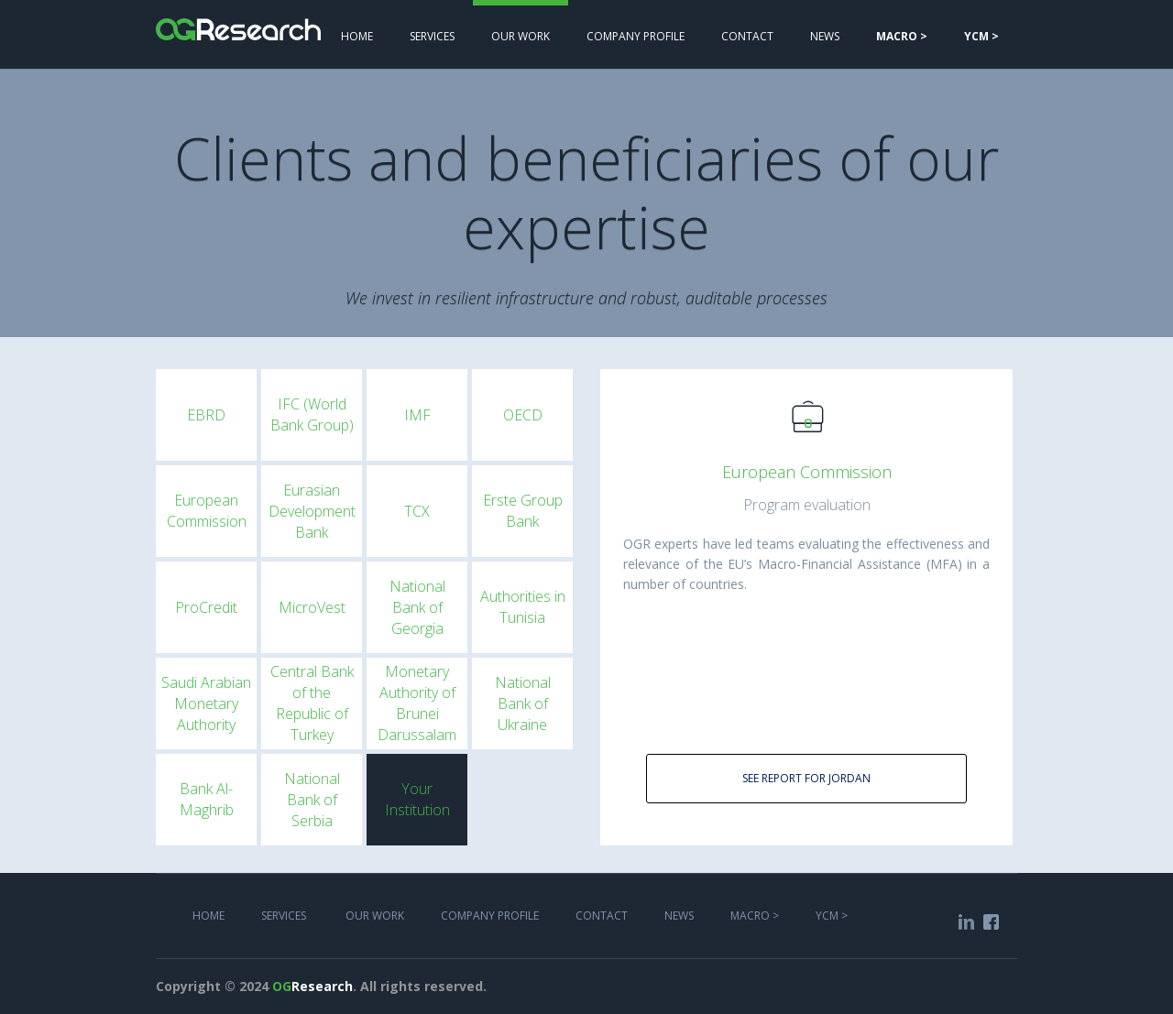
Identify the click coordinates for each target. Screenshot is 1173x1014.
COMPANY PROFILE (635, 36)
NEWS (824, 36)
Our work (520, 36)
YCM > (832, 915)
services (432, 36)
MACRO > (754, 915)
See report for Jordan (806, 778)
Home (357, 36)
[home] (238, 20)
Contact (747, 36)
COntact (602, 915)
